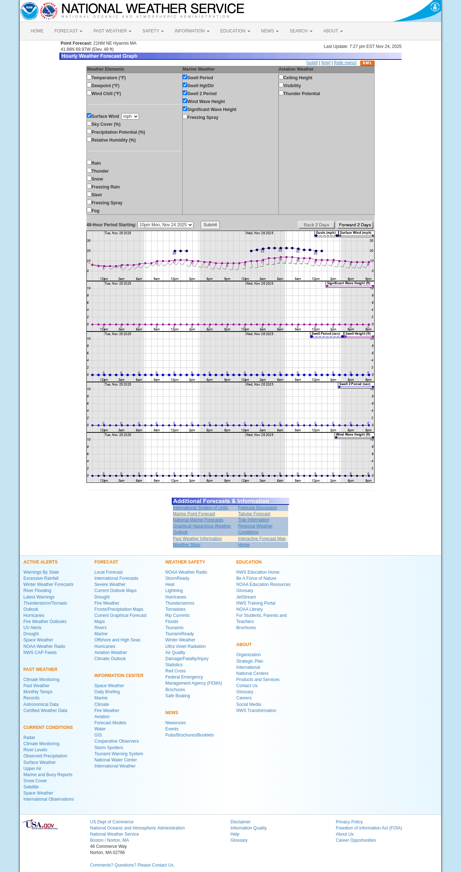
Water (100, 728)
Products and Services (257, 679)
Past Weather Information (197, 538)
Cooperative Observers (116, 741)
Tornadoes (175, 609)
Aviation (101, 716)
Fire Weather (106, 603)
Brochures (175, 689)
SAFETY (153, 31)
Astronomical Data (41, 704)
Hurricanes (33, 615)
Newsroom (175, 722)
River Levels (35, 749)
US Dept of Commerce (112, 821)
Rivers (100, 627)
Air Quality (175, 652)
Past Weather (36, 685)
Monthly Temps (37, 691)
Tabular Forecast (254, 513)
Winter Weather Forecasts (48, 584)
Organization (248, 654)
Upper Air (32, 768)
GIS (98, 735)
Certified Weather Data (45, 710)
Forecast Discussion (257, 507)
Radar (29, 737)
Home (244, 544)
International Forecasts (116, 578)
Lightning (174, 590)
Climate (101, 704)
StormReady (177, 578)
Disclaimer (240, 821)
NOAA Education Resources (263, 584)
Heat (169, 584)
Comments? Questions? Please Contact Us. (132, 865)
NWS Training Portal (256, 603)
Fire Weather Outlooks (45, 621)
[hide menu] (345, 62)
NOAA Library (249, 609)
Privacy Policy (349, 821)
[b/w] (325, 62)
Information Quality (248, 828)
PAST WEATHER (112, 31)
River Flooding (37, 590)
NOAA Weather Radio (44, 646)
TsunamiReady (179, 633)
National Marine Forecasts (198, 519)
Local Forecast (108, 572)
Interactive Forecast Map (262, 538)
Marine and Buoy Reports (47, 774)
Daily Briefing (107, 691)
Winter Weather (180, 639)
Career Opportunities (356, 840)
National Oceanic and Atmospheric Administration (137, 828)
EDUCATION (235, 31)
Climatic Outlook (110, 658)
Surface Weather (39, 762)
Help (235, 834)
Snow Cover (35, 780)
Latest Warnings (38, 597)
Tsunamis (174, 627)
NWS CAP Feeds (40, 652)
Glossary (244, 590)
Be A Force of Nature (256, 578)
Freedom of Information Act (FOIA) (369, 828)
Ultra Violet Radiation (185, 646)
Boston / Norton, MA (109, 840)
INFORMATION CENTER (118, 675)
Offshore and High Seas (117, 639)
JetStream (246, 597)
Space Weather (38, 639)
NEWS (270, 31)
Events (172, 728)
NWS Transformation (256, 710)
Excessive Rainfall (40, 578)
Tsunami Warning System (118, 753)
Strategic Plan (249, 661)
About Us (345, 834)
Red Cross (175, 670)
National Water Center (115, 759)
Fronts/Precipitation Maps (118, 609)
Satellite (31, 786)
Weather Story (186, 544)
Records (31, 697)
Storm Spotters (108, 747)
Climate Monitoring (41, 679)
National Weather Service (114, 834)
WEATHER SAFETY (185, 562)
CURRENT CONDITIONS (48, 727)
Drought (31, 633)
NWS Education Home (257, 572)
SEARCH (301, 31)
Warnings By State (41, 572)
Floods (171, 621)
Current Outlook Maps (115, 590)
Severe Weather (110, 584)
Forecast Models (110, 722)
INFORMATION (192, 31)
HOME (37, 31)
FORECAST (68, 31)
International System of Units (200, 507)
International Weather (115, 766)
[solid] (312, 62)
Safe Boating (177, 695)
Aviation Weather (110, 652)
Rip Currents (177, 615)
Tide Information (253, 519)
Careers (244, 697)
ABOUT (333, 31)
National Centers (252, 673)
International (248, 667)
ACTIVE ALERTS (40, 562)
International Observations (48, 799)
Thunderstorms (179, 603)
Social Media (248, 704)
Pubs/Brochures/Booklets (189, 735)
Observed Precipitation (45, 755)
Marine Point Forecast (194, 513)
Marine (101, 633)
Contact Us (247, 685)
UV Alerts (32, 627)
